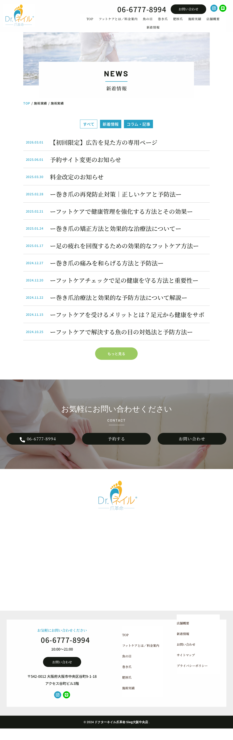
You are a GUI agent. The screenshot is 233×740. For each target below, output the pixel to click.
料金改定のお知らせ (77, 184)
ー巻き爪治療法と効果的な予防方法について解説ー (118, 304)
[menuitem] (90, 22)
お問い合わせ (188, 9)
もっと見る (116, 360)
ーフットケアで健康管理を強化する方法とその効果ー (121, 218)
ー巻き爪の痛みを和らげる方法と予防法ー (107, 270)
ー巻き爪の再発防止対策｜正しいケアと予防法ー (116, 201)
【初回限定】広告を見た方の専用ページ (103, 149)
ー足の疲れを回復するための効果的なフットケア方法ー (124, 252)
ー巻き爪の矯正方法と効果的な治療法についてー (115, 235)
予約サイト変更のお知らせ (85, 166)
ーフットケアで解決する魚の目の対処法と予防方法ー (121, 339)
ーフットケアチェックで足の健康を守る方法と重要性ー (124, 287)
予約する (116, 448)
